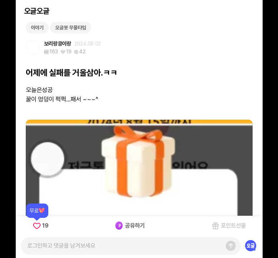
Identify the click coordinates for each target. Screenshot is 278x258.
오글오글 (36, 10)
